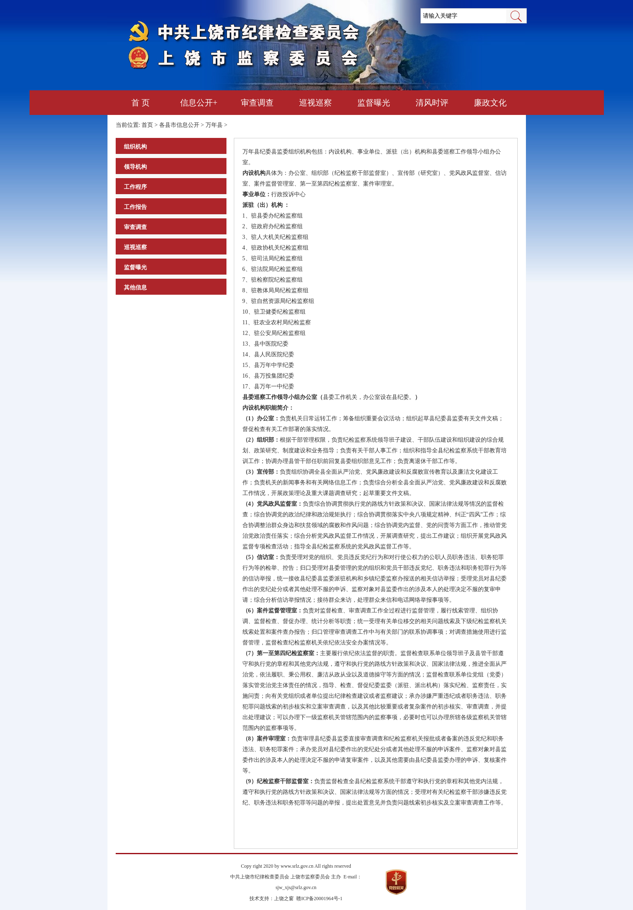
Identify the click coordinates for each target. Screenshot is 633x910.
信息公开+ (198, 102)
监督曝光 (373, 102)
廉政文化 (490, 102)
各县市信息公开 (179, 125)
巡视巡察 (315, 102)
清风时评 (432, 102)
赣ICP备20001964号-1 (319, 898)
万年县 (214, 125)
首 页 (140, 102)
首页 (147, 125)
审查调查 (257, 102)
